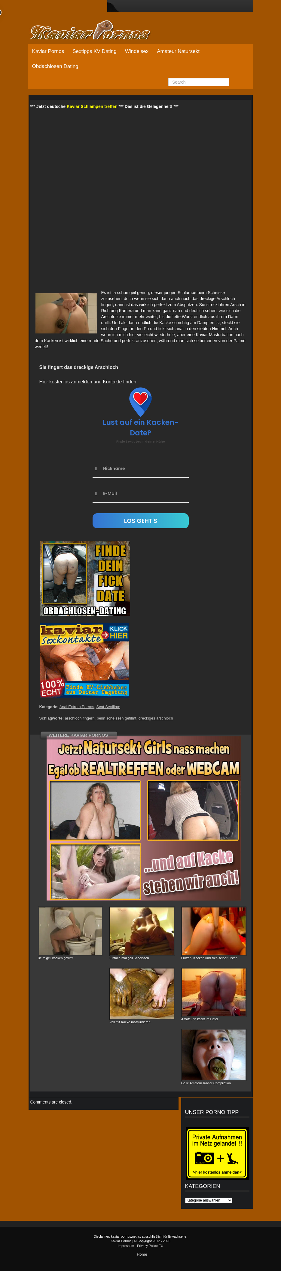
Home (142, 1254)
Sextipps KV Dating (94, 51)
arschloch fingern (80, 718)
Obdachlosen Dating (55, 66)
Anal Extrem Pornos (77, 707)
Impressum (126, 1246)
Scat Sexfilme (108, 707)
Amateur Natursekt (178, 51)
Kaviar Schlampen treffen (92, 106)
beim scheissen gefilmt (116, 718)
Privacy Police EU (150, 1246)
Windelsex (136, 51)
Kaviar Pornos (48, 51)
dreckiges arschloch (156, 718)
